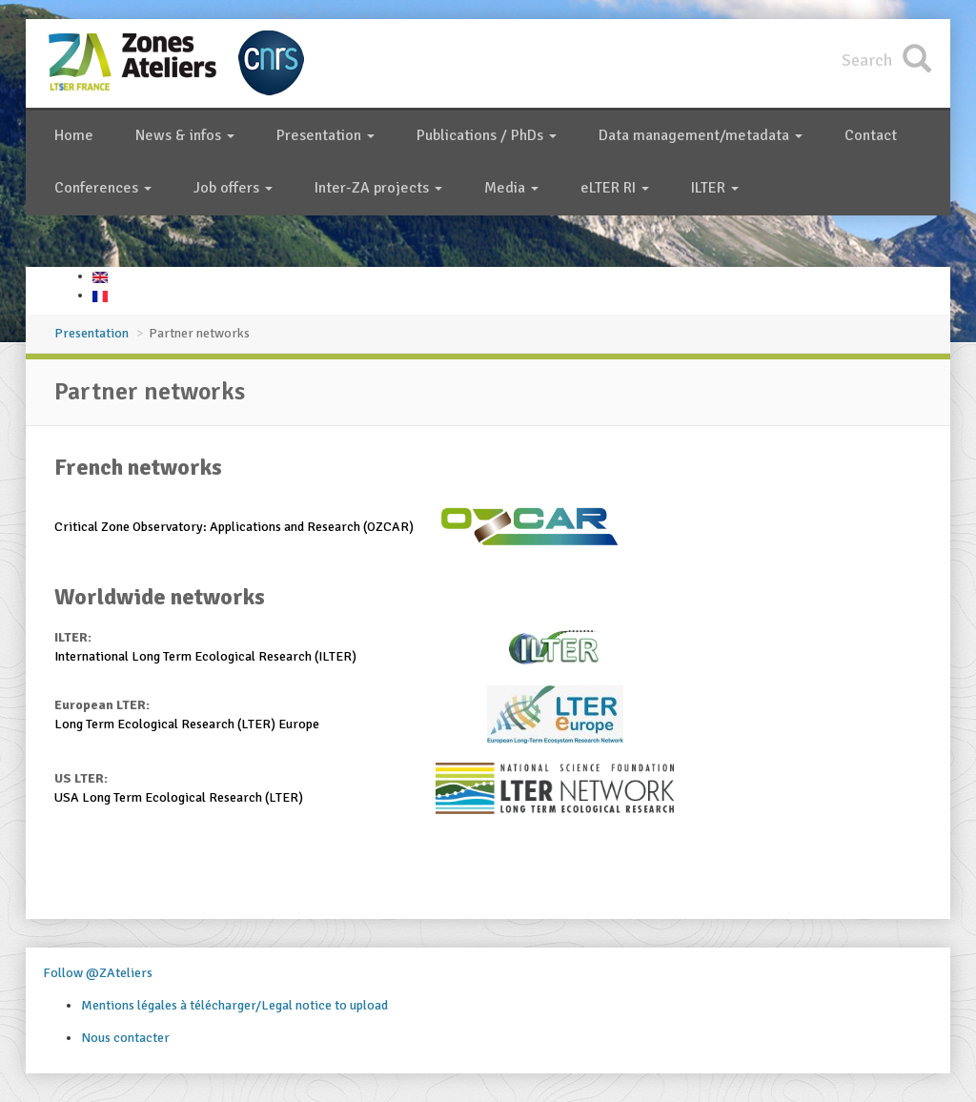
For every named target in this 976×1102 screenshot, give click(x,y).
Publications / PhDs (487, 135)
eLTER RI (614, 187)
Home (73, 135)
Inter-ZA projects (378, 187)
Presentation (325, 135)
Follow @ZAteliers (97, 973)
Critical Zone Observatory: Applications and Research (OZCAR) (234, 527)
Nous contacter (125, 1038)
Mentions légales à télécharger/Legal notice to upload (234, 1005)
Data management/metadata (701, 135)
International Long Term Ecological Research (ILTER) (205, 656)
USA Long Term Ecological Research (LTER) (178, 797)
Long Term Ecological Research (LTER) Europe (186, 724)
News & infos (184, 135)
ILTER (715, 187)
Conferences (103, 187)
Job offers (233, 187)
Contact (870, 135)
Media (511, 187)
